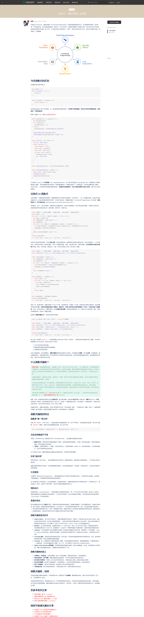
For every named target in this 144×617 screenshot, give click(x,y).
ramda (43, 339)
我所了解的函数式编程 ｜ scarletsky (44, 601)
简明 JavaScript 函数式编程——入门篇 (45, 598)
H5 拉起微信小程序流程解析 (42, 614)
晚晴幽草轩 (40, 2)
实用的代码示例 (50, 114)
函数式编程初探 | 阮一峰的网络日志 (44, 596)
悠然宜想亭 (30, 2)
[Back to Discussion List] (2, 2)
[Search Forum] (97, 2)
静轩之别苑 (66, 2)
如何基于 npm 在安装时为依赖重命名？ (45, 609)
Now (109, 58)
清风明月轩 (49, 2)
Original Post (111, 27)
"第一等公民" (37, 422)
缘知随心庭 (75, 2)
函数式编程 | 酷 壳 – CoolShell (43, 594)
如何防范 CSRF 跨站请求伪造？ (43, 612)
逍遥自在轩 (58, 2)
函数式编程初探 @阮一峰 (51, 395)
